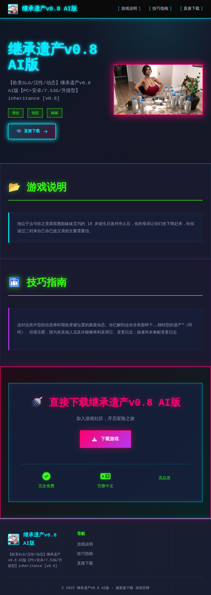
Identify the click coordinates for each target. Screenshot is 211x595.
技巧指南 (160, 8)
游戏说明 (129, 8)
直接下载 (192, 8)
